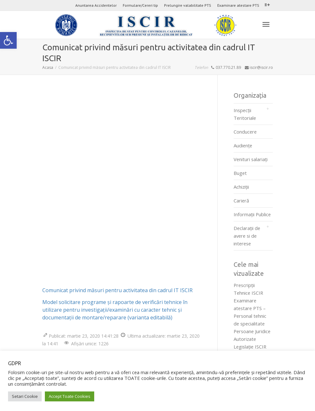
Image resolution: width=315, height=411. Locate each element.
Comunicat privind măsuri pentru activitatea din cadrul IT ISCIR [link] (117, 290)
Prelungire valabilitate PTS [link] (187, 5)
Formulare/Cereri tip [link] (140, 5)
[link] (8, 40)
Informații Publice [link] (252, 214)
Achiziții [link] (241, 187)
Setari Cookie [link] (25, 396)
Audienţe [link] (243, 145)
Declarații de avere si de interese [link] (247, 236)
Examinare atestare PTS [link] (238, 5)
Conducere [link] (245, 131)
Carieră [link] (241, 200)
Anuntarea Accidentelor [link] (96, 5)
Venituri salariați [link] (251, 159)
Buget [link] (240, 173)
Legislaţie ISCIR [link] (250, 346)
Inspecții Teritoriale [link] (245, 114)
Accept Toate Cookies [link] (69, 396)
